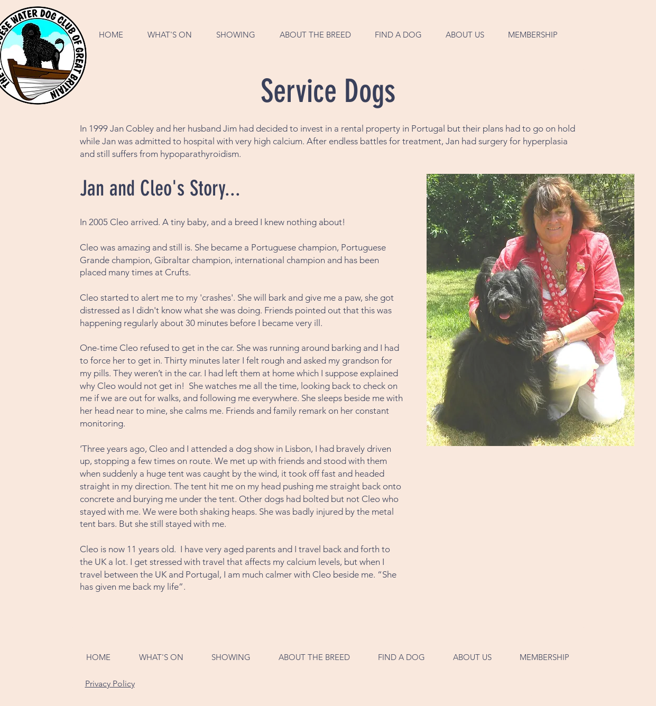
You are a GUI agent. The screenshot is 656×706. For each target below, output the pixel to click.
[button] (169, 34)
